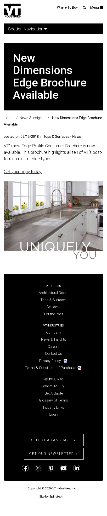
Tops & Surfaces (53, 300)
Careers (53, 347)
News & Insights (53, 340)
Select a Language (53, 440)
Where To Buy (67, 7)
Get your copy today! (23, 171)
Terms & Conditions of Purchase (50, 368)
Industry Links (53, 408)
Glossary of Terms (53, 400)
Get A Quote (54, 393)
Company (53, 333)
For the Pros (53, 314)
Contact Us (53, 354)
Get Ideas (53, 307)
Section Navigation (27, 28)
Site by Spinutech (51, 496)
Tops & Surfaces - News (62, 137)
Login (53, 415)
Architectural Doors (53, 293)
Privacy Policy (50, 361)
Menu (96, 7)
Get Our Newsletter (51, 454)
